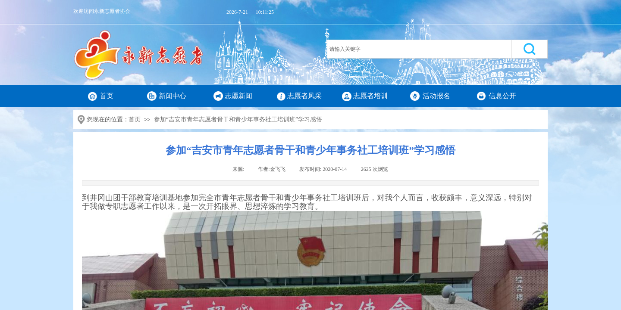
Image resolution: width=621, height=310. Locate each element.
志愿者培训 (370, 95)
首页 (106, 95)
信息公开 (502, 95)
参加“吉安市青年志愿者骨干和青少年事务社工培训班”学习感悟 (238, 119)
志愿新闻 (238, 95)
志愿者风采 (304, 95)
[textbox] (419, 49)
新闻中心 (172, 95)
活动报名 (436, 95)
